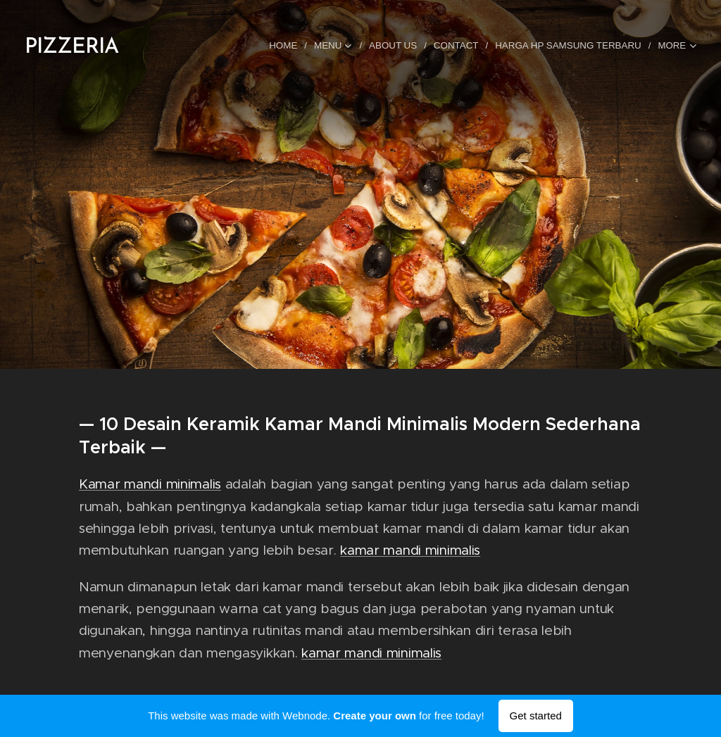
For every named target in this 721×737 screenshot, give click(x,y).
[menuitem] (290, 45)
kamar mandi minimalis (410, 550)
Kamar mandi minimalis (150, 484)
